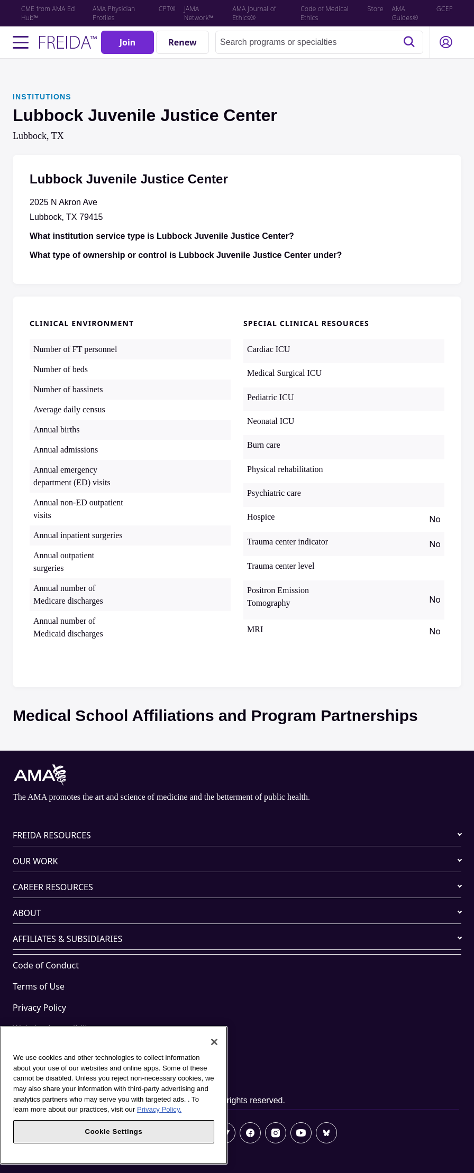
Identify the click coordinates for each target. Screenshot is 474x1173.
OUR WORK (35, 861)
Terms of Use (39, 986)
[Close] (214, 1042)
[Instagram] (275, 1132)
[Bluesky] (326, 1132)
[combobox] (319, 42)
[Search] (408, 42)
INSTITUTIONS (42, 97)
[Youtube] (301, 1132)
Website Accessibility (53, 1029)
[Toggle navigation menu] (21, 42)
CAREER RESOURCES (53, 887)
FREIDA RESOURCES (52, 835)
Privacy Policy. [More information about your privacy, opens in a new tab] (159, 1109)
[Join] (127, 42)
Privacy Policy (39, 1007)
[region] (113, 1095)
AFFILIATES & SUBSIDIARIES (67, 939)
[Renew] (182, 42)
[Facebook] (250, 1132)
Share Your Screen (49, 1050)
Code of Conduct (46, 965)
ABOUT (27, 913)
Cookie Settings (43, 1071)
